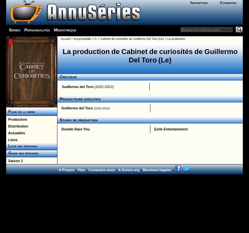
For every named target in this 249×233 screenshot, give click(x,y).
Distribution (17, 126)
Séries (14, 30)
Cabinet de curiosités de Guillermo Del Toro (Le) (132, 38)
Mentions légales (157, 170)
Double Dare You (75, 129)
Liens (12, 140)
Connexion (228, 3)
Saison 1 (14, 161)
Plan (81, 170)
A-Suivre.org (128, 170)
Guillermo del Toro (77, 87)
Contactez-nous (102, 170)
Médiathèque (65, 30)
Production (16, 119)
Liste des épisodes (21, 146)
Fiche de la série (20, 111)
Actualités (15, 133)
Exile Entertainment (171, 129)
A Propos (67, 170)
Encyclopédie (82, 38)
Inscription (199, 3)
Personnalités (37, 30)
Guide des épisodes (22, 153)
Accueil (65, 38)
